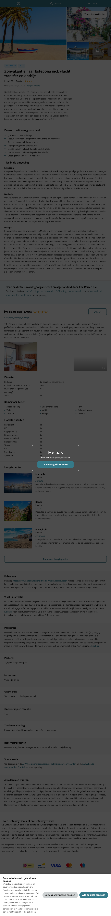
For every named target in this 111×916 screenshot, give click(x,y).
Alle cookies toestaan (93, 895)
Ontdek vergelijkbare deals (55, 464)
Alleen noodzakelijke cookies (60, 895)
